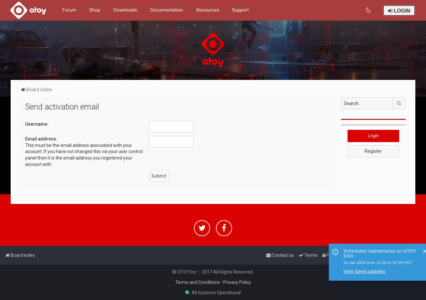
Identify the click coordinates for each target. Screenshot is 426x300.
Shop (94, 10)
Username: (36, 124)
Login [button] (373, 135)
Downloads (125, 10)
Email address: (41, 138)
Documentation (166, 10)
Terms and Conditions (197, 282)
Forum (69, 10)
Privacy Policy (237, 282)
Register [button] (373, 151)
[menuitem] (368, 10)
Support (240, 10)
